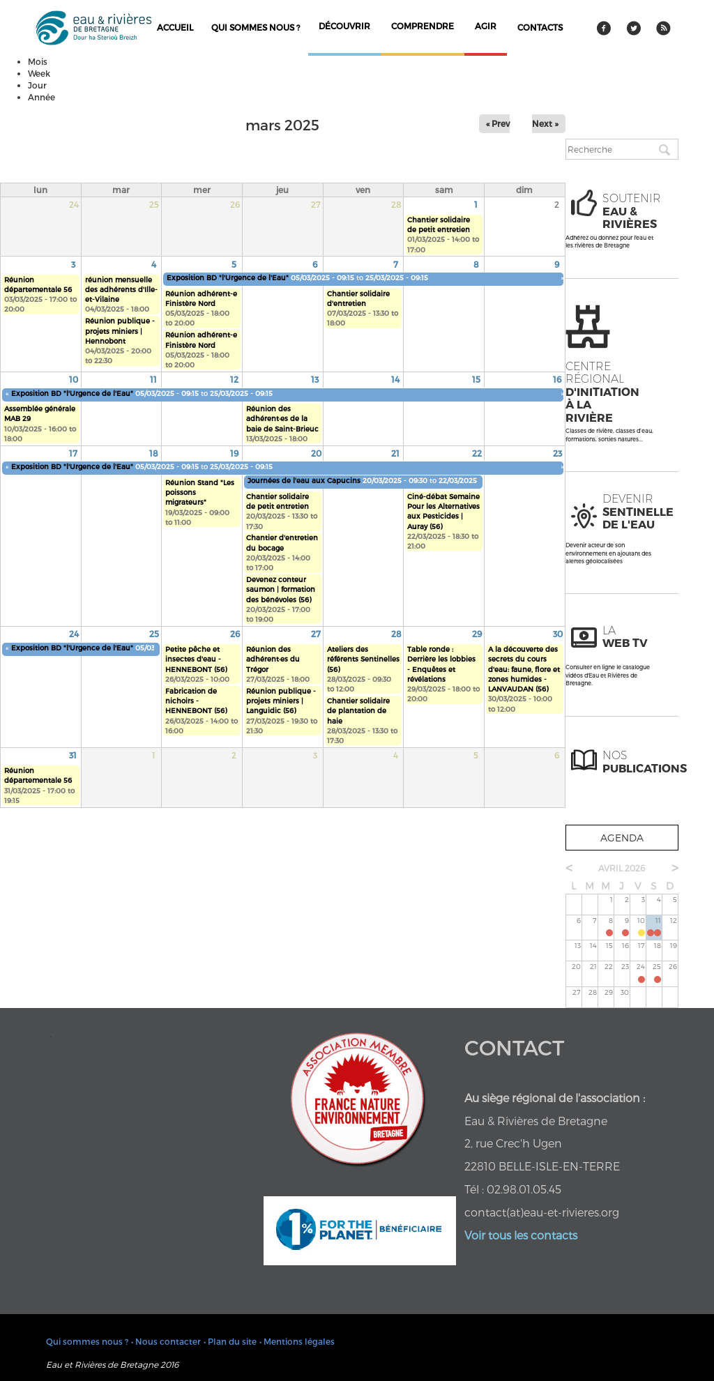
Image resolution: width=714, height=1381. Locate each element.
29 (477, 634)
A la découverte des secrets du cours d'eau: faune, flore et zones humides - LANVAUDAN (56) (524, 669)
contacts (540, 27)
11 (153, 379)
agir (485, 26)
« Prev (498, 123)
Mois (37, 61)
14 (395, 379)
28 (396, 634)
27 (316, 634)
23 (557, 453)
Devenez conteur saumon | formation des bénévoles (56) (280, 589)
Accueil (175, 27)
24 (74, 634)
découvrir (344, 26)
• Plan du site (230, 1341)
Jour (37, 85)
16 (557, 379)
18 (153, 453)
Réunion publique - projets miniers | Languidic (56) (281, 701)
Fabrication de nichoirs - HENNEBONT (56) (196, 701)
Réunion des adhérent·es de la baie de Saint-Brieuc (282, 418)
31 (73, 755)
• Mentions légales (297, 1341)
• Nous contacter (166, 1341)
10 (73, 379)
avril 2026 (621, 868)
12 (234, 379)
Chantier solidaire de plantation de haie (358, 710)
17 (73, 453)
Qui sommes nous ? (255, 27)
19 (234, 453)
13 (315, 379)
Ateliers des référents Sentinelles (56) (363, 659)
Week (39, 73)
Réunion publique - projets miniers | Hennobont (120, 330)
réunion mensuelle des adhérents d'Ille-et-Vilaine (121, 289)
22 (477, 453)
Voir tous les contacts (520, 1235)
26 (235, 634)
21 (395, 453)
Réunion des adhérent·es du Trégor (273, 659)
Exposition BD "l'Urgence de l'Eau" (228, 277)
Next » (545, 123)
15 (476, 379)
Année (41, 97)
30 (558, 634)
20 (316, 453)
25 (154, 634)
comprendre (422, 26)
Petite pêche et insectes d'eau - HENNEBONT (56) (196, 659)
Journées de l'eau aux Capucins (305, 480)
